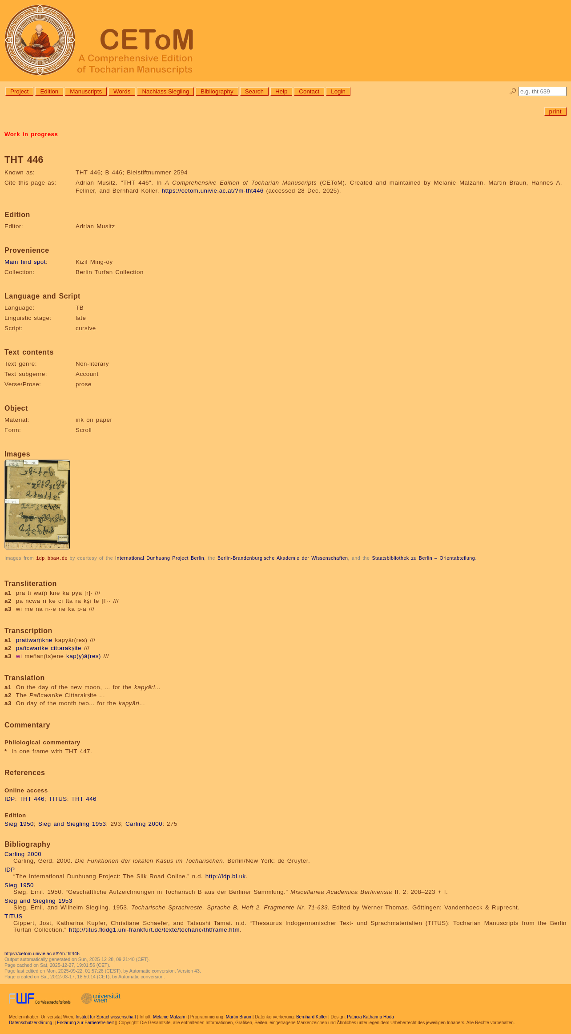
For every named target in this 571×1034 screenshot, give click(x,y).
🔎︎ (513, 91)
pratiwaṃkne (34, 639)
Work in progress (31, 134)
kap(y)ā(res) (83, 655)
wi (19, 655)
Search (254, 91)
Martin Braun (238, 1016)
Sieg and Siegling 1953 (72, 823)
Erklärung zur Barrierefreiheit (85, 1022)
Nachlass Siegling (165, 91)
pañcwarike (32, 647)
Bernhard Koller (311, 1016)
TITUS (58, 798)
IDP (9, 798)
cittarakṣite (66, 647)
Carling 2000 (143, 823)
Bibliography (217, 91)
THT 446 (31, 798)
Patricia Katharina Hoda (370, 1016)
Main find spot (25, 261)
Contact (309, 91)
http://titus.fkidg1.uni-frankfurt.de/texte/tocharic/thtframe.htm (154, 929)
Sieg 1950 (19, 823)
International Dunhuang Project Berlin (159, 558)
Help (281, 91)
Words (121, 91)
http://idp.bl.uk (225, 875)
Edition (49, 91)
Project (19, 91)
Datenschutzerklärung (30, 1022)
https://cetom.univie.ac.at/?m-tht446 (213, 190)
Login (338, 91)
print (555, 111)
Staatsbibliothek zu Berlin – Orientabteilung (423, 558)
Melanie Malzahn (170, 1016)
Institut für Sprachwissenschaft (106, 1016)
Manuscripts (86, 91)
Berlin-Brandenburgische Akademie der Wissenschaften (282, 558)
